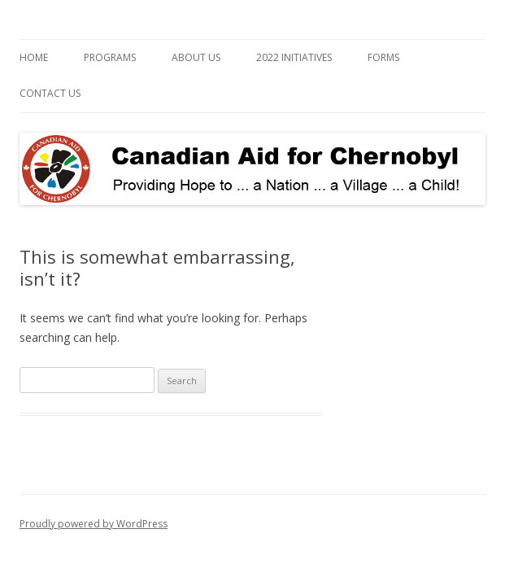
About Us (196, 57)
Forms (383, 57)
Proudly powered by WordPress (94, 524)
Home (34, 57)
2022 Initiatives (294, 57)
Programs (110, 57)
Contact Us (50, 93)
